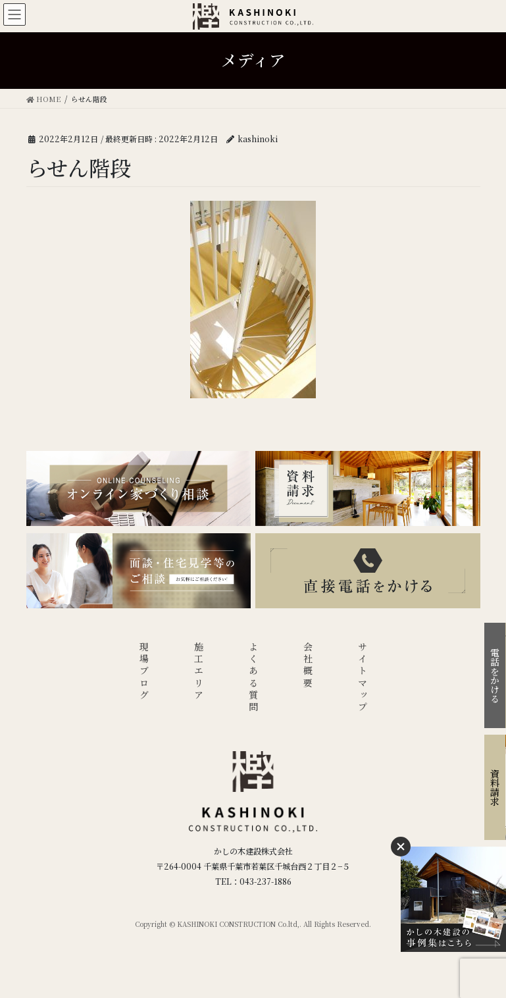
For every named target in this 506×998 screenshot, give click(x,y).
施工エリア (198, 672)
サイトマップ (362, 678)
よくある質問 (253, 678)
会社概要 (308, 666)
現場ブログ (144, 672)
